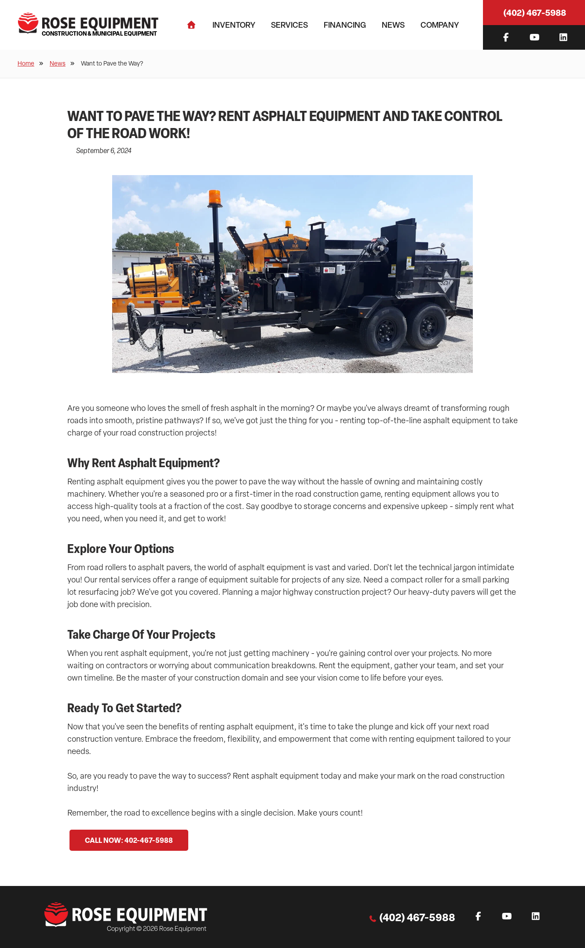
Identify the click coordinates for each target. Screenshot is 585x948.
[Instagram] (563, 37)
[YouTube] (534, 37)
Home (26, 63)
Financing (345, 24)
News (393, 24)
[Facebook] (506, 37)
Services (289, 24)
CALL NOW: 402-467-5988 (129, 840)
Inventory (233, 24)
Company (439, 24)
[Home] (191, 25)
